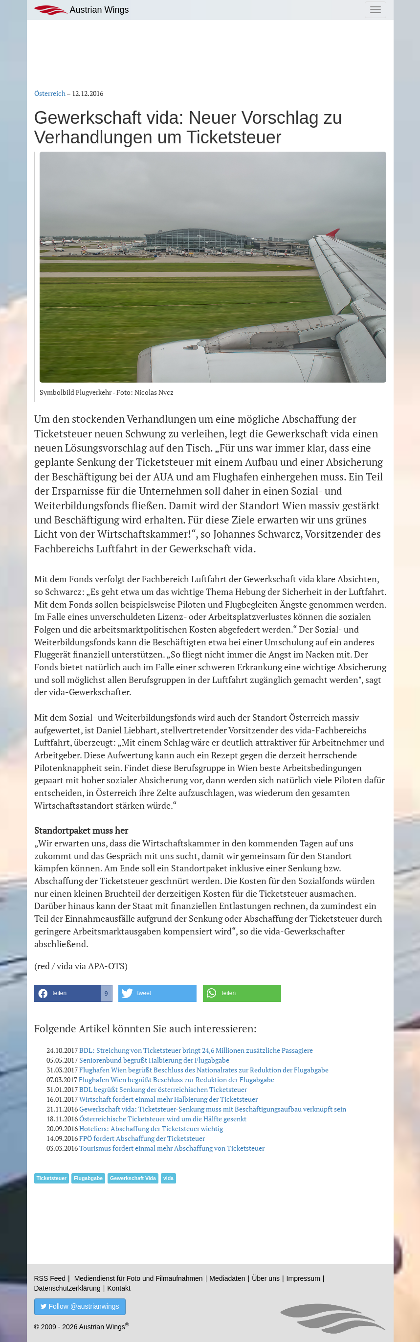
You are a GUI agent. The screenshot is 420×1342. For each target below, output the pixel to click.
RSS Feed (50, 1278)
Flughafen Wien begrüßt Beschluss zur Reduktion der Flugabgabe (176, 1079)
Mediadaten (227, 1278)
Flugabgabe (88, 1178)
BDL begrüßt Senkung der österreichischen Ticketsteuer (163, 1089)
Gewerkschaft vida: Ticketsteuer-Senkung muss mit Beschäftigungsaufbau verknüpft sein (212, 1109)
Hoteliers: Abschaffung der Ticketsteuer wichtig (151, 1128)
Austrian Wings (81, 10)
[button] (73, 993)
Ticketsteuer (52, 1178)
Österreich (50, 93)
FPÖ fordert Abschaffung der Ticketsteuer (142, 1138)
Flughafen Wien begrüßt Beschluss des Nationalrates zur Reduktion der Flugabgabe (204, 1069)
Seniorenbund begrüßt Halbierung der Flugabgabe (154, 1060)
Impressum (303, 1278)
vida (168, 1178)
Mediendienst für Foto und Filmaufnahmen (138, 1278)
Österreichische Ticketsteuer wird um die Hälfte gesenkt (162, 1118)
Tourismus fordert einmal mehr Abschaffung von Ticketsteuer (172, 1148)
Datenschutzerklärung (67, 1288)
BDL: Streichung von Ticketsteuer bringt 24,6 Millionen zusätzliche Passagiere (196, 1050)
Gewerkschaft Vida (133, 1178)
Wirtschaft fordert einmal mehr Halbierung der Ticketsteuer (168, 1099)
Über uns (266, 1278)
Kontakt (118, 1288)
